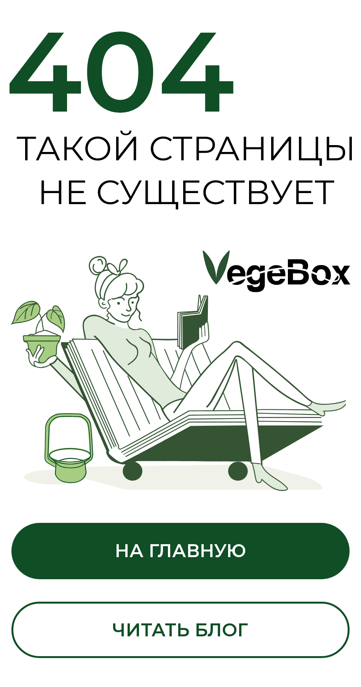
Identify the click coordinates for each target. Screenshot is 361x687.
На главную (180, 551)
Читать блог (180, 630)
